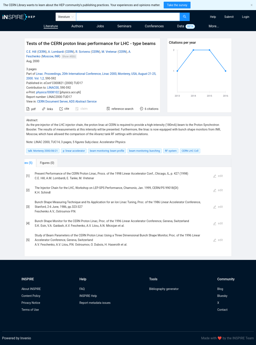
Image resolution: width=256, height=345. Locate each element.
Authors (77, 26)
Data (180, 26)
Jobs (100, 26)
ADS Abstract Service (83, 101)
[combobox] (128, 17)
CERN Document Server (52, 101)
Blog (220, 289)
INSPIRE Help (88, 296)
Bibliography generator (164, 289)
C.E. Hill (31, 51)
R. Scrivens (83, 51)
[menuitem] (213, 17)
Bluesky (222, 296)
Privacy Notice (30, 302)
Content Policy (30, 296)
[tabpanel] (128, 212)
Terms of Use (30, 309)
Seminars (124, 26)
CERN (42, 51)
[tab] (37, 163)
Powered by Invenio (16, 338)
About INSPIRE (31, 289)
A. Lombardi (56, 51)
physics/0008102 (47, 92)
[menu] (223, 17)
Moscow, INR (50, 56)
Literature (51, 26)
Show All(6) (69, 56)
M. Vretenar (109, 51)
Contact (222, 309)
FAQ (82, 289)
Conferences (154, 26)
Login (245, 16)
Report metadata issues (94, 302)
